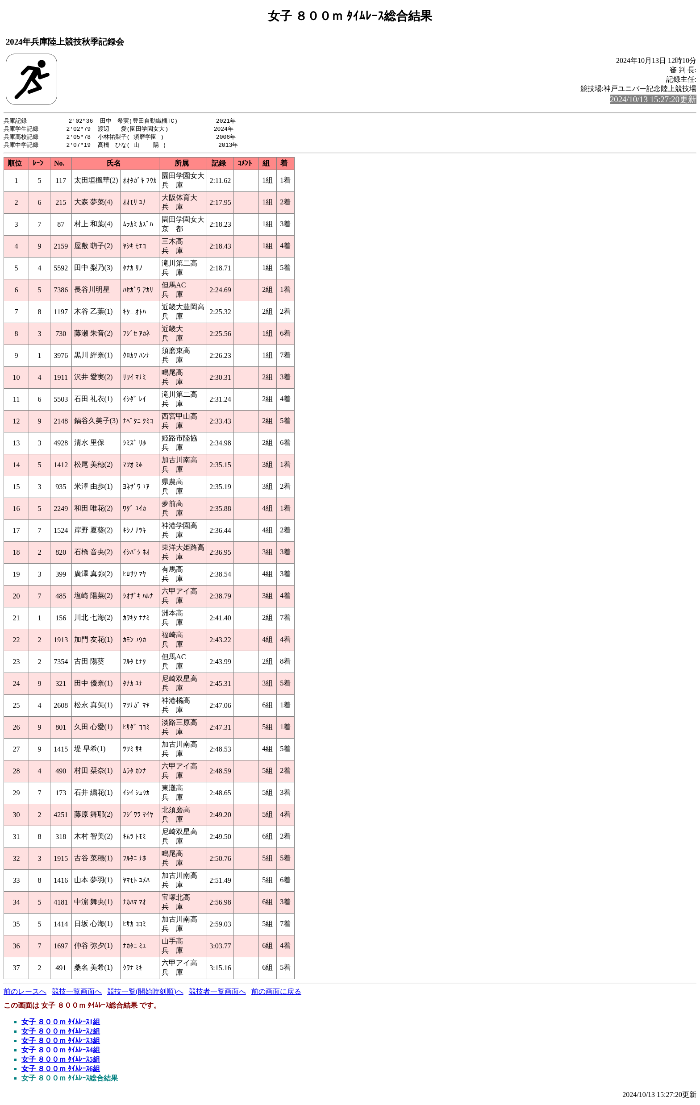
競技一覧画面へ (77, 993)
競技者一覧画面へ (217, 993)
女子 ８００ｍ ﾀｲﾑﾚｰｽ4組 (60, 1051)
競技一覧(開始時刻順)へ (145, 993)
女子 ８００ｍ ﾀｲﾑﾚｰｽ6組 (60, 1070)
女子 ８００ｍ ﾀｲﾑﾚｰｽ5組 (60, 1061)
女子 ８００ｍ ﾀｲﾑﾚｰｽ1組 (60, 1023)
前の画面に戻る (276, 993)
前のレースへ (25, 993)
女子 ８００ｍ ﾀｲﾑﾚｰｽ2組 (60, 1033)
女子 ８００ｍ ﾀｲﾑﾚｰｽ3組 (60, 1042)
